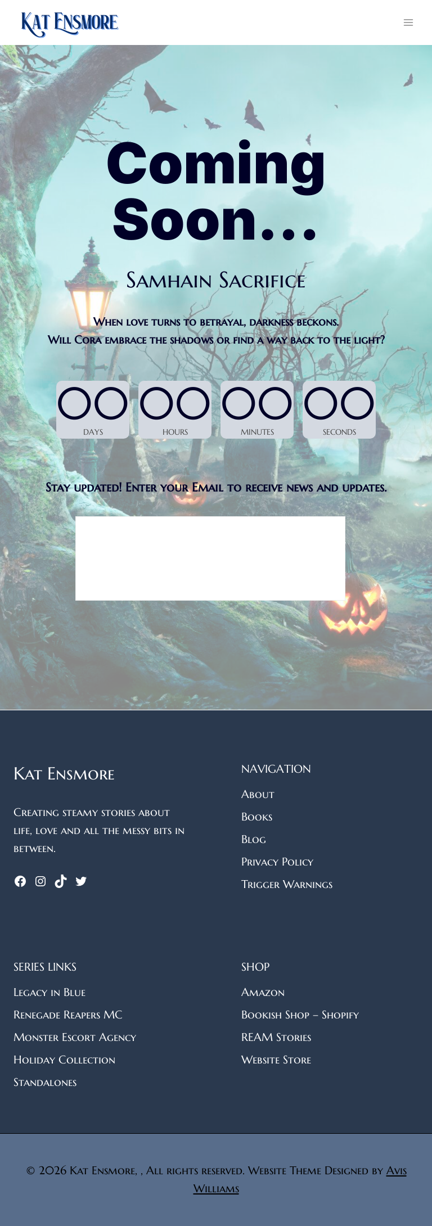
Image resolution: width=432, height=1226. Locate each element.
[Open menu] (408, 22)
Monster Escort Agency (75, 1037)
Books (256, 817)
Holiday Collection (64, 1060)
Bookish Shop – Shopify (300, 1015)
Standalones (45, 1082)
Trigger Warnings (286, 884)
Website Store (276, 1060)
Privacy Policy (277, 862)
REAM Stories (276, 1037)
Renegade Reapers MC (68, 1015)
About (257, 794)
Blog (253, 839)
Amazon (263, 992)
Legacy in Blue (50, 992)
